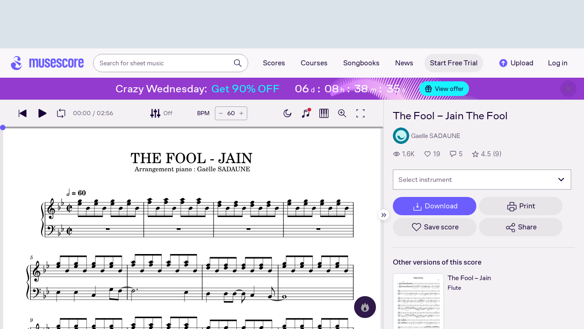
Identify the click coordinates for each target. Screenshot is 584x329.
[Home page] (47, 63)
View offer (444, 88)
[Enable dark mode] (287, 113)
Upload (515, 63)
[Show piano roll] (324, 113)
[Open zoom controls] (342, 113)
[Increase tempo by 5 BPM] (241, 113)
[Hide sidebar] (383, 214)
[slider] (2, 127)
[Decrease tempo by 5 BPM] (220, 113)
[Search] (238, 63)
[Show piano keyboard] (306, 113)
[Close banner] (568, 88)
